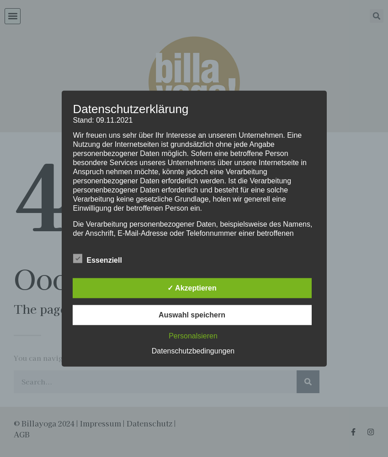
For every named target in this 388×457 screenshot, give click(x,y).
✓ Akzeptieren (192, 287)
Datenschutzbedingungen (193, 350)
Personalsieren (193, 335)
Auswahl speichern (192, 314)
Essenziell (97, 258)
